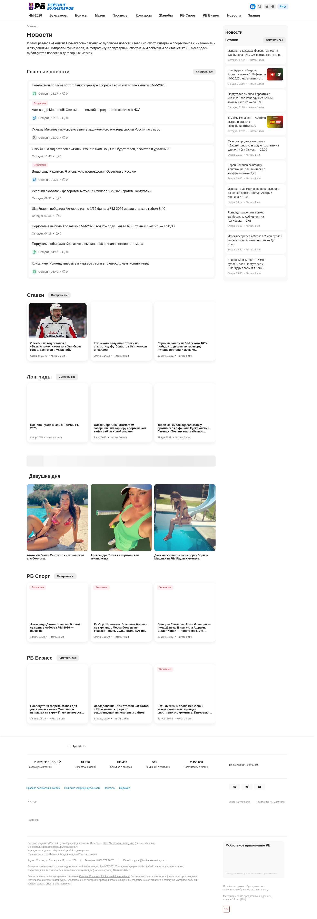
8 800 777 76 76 (105, 860)
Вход (283, 6)
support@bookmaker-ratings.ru (148, 860)
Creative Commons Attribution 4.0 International (104, 876)
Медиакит (124, 788)
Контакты (110, 788)
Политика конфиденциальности (82, 788)
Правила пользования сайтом (43, 788)
